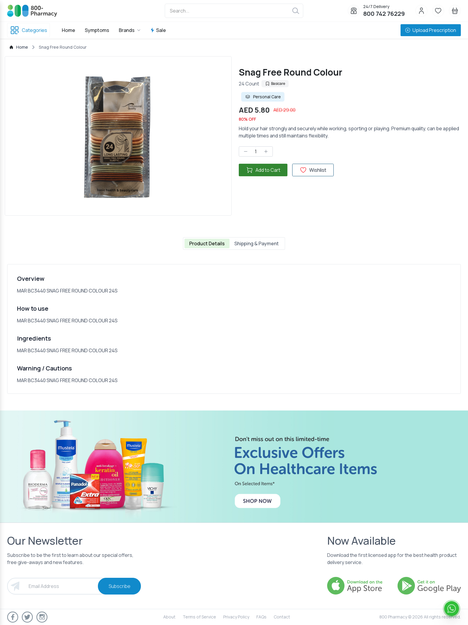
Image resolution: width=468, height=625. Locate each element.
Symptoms (97, 30)
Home (68, 30)
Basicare (275, 83)
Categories (28, 30)
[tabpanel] (234, 329)
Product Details (207, 243)
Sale (158, 30)
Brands (130, 30)
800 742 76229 (384, 14)
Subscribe (119, 586)
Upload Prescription (430, 30)
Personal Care (263, 97)
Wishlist (313, 170)
